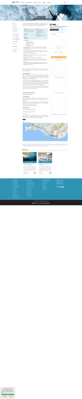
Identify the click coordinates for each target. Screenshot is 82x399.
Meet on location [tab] (54, 29)
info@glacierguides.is (60, 183)
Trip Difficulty (44, 186)
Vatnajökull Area (44, 188)
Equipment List (44, 183)
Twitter (59, 187)
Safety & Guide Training (30, 186)
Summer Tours (15, 191)
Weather (43, 189)
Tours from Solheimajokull (16, 39)
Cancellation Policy (30, 182)
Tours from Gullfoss (15, 41)
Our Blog (44, 2)
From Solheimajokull (16, 185)
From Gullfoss (15, 188)
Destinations (29, 2)
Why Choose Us (29, 189)
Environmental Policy (30, 185)
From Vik (14, 189)
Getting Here (44, 185)
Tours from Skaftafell (15, 34)
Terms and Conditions (30, 183)
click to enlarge (45, 131)
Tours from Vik (15, 43)
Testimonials (29, 188)
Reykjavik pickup (29, 194)
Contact (49, 2)
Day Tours (14, 23)
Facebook (57, 187)
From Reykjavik (15, 182)
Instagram (61, 187)
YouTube (63, 187)
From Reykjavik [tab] (63, 29)
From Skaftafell (15, 183)
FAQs (39, 2)
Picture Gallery (15, 49)
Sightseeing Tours (15, 197)
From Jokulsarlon (15, 186)
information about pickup (57, 27)
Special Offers (15, 46)
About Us (35, 2)
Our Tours (22, 2)
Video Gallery (14, 51)
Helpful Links (46, 180)
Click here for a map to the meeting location (30, 53)
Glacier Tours (14, 25)
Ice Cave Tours (15, 27)
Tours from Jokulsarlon (16, 37)
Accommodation (44, 182)
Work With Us (29, 191)
